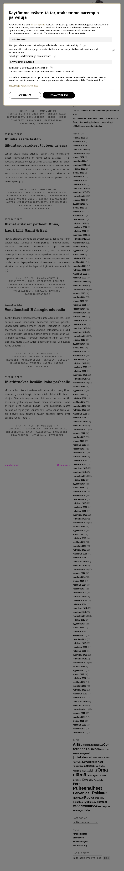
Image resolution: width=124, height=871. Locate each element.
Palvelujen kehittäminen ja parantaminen (32, 56)
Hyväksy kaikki (59, 95)
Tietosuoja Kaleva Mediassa (23, 85)
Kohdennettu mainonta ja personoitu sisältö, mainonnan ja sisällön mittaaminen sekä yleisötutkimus (62, 51)
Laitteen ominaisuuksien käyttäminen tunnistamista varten (41, 71)
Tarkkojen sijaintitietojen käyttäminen (31, 67)
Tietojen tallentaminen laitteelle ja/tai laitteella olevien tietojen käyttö (47, 45)
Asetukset (24, 95)
